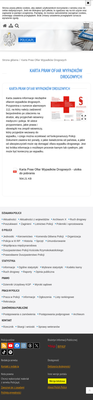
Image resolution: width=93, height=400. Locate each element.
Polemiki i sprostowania (70, 223)
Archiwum (78, 314)
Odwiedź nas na (10, 346)
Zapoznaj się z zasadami (12, 387)
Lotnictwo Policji (44, 223)
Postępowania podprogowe (54, 314)
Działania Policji (11, 213)
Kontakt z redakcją (10, 366)
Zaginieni (26, 223)
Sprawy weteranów (49, 326)
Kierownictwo (25, 236)
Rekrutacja (9, 301)
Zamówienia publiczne (15, 308)
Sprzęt (39, 241)
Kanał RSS (4, 346)
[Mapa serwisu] (11, 25)
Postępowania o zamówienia (19, 314)
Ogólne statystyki (28, 267)
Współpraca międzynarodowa (20, 245)
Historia (28, 241)
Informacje (9, 267)
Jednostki (8, 236)
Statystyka (8, 261)
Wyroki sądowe (43, 284)
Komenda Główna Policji (50, 236)
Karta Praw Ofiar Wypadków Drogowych (44, 60)
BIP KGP (61, 346)
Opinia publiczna (45, 271)
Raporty (27, 271)
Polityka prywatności (11, 392)
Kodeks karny (74, 267)
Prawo (5, 278)
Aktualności (9, 219)
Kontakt (7, 320)
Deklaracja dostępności (59, 366)
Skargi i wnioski (25, 326)
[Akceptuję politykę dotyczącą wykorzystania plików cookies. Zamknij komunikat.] (88, 3)
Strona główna (10, 60)
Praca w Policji (10, 290)
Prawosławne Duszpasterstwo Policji (23, 254)
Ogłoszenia (45, 297)
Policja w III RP (11, 241)
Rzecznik (8, 326)
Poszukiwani (10, 223)
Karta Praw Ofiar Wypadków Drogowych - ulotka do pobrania (50, 171)
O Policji (7, 230)
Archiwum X (59, 219)
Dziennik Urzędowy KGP (17, 284)
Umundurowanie (56, 241)
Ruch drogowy (78, 219)
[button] (86, 26)
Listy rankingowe (64, 297)
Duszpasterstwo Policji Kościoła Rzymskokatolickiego (33, 250)
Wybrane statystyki (52, 267)
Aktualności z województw (34, 219)
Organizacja (74, 236)
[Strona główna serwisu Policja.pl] (5, 25)
